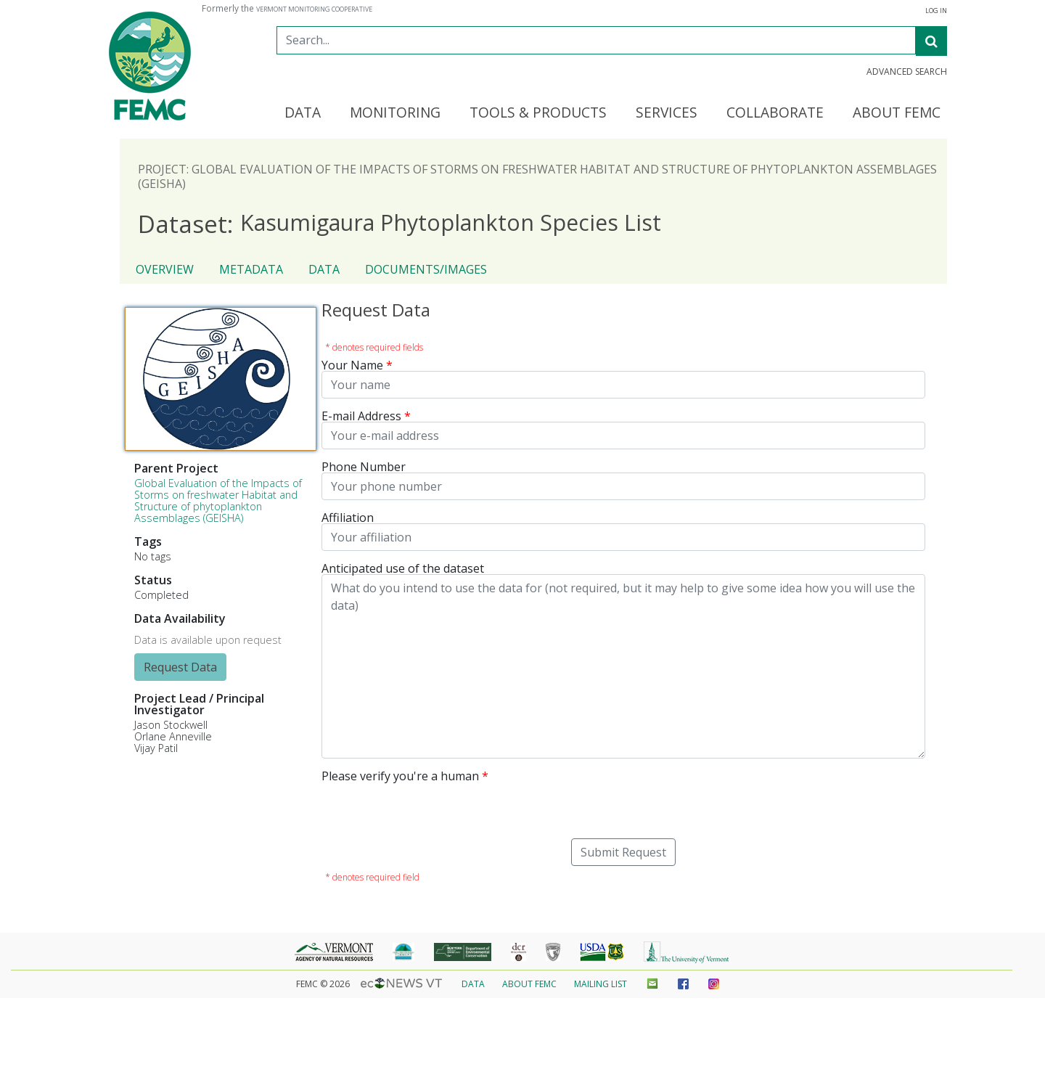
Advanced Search (906, 72)
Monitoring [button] (395, 113)
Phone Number (363, 467)
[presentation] (431, 810)
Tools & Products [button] (538, 113)
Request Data (180, 667)
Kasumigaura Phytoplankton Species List (399, 223)
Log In (936, 11)
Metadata (251, 269)
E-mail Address (361, 416)
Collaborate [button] (775, 113)
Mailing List (600, 984)
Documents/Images (426, 269)
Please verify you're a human (400, 776)
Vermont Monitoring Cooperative (314, 9)
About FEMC (529, 984)
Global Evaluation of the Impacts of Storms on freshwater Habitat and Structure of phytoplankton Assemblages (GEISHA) (218, 500)
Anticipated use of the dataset (402, 568)
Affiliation (347, 517)
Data (324, 269)
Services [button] (666, 113)
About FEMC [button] (896, 113)
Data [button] (302, 113)
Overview (165, 269)
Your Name (352, 365)
